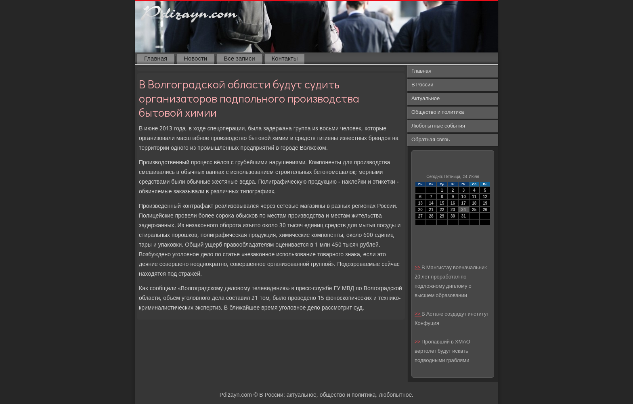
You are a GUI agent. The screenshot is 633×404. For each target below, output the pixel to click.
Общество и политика (437, 112)
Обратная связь (430, 139)
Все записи (239, 59)
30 (453, 216)
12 (485, 197)
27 (420, 216)
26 (485, 209)
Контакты (285, 59)
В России (422, 85)
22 (442, 209)
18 (474, 203)
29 (442, 216)
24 (463, 209)
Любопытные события (438, 126)
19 (485, 203)
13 (420, 203)
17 (463, 203)
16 (453, 203)
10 (463, 197)
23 (453, 209)
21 (431, 209)
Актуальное (425, 98)
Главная (155, 59)
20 (420, 209)
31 (463, 216)
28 (431, 216)
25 (474, 209)
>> (418, 267)
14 (431, 203)
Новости (195, 59)
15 (442, 203)
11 (474, 197)
